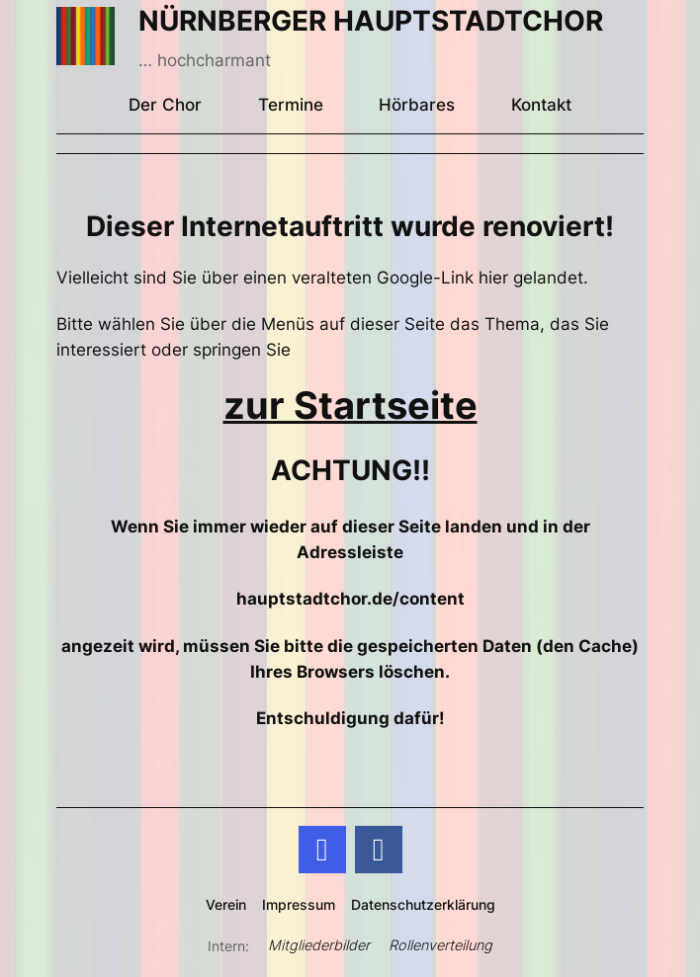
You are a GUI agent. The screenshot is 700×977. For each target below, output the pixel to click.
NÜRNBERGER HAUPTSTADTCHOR (370, 21)
